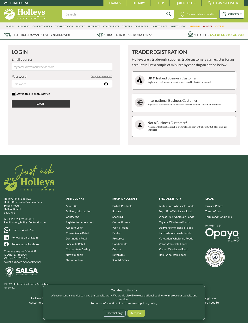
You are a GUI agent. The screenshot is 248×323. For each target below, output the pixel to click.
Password (62, 76)
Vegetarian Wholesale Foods (176, 238)
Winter (207, 26)
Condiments (111, 26)
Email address (22, 59)
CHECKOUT (235, 14)
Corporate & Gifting (78, 249)
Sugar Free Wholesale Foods (176, 211)
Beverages (141, 26)
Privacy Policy (214, 206)
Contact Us (72, 216)
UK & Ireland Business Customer (183, 80)
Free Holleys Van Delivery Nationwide (42, 34)
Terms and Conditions (218, 216)
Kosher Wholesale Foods (174, 249)
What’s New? (178, 26)
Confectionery (42, 26)
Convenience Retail (77, 233)
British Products (122, 206)
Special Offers (120, 260)
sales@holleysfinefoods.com (29, 222)
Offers (219, 26)
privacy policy (148, 303)
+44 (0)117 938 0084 (21, 219)
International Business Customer (183, 103)
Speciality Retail (75, 243)
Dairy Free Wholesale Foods (176, 227)
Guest (23, 3)
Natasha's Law (74, 260)
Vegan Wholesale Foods (173, 243)
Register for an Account (80, 222)
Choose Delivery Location (201, 14)
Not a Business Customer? (183, 126)
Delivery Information (78, 211)
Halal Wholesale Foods (172, 254)
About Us (71, 206)
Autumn (194, 26)
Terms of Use (213, 211)
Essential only (114, 313)
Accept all (136, 313)
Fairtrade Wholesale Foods (175, 233)
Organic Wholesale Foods (174, 222)
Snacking (23, 26)
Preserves (94, 26)
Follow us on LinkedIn (25, 237)
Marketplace (159, 26)
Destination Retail (77, 238)
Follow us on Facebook (25, 244)
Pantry (80, 26)
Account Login (74, 227)
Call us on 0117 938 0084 (227, 34)
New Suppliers (74, 254)
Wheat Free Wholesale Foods (176, 216)
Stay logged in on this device (33, 93)
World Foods (64, 26)
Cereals (127, 26)
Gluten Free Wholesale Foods (176, 206)
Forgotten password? (101, 76)
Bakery (10, 26)
